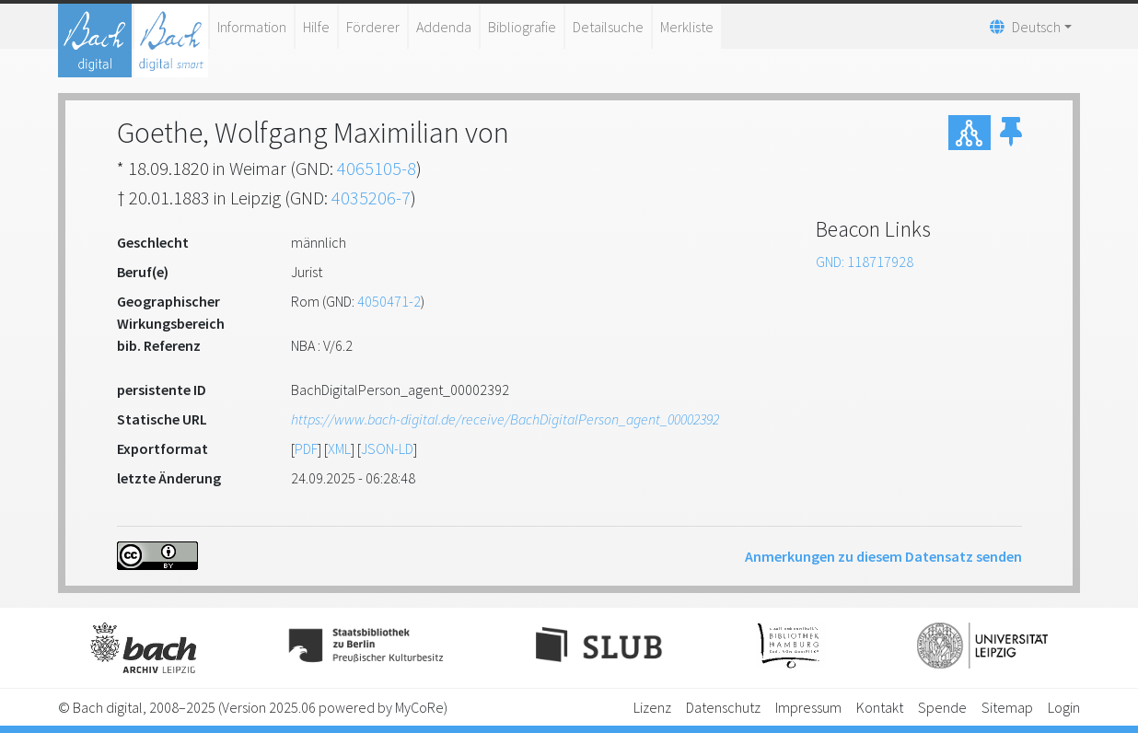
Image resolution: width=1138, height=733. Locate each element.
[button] (1011, 132)
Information (251, 26)
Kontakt (879, 707)
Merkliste (687, 26)
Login (1064, 707)
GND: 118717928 (864, 261)
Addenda (443, 26)
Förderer (373, 26)
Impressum (808, 707)
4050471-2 (389, 301)
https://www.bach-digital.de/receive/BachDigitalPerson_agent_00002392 (505, 419)
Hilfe (316, 26)
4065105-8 (376, 168)
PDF (306, 448)
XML (339, 448)
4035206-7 (371, 197)
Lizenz (652, 707)
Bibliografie (522, 26)
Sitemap (1007, 707)
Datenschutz (723, 707)
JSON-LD (387, 448)
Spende (942, 707)
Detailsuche (608, 26)
